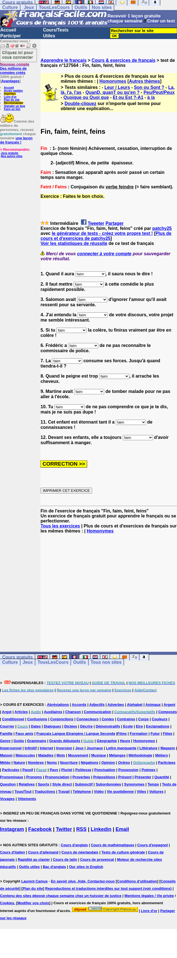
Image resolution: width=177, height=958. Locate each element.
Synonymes (134, 784)
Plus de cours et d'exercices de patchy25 (105, 236)
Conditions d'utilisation (137, 881)
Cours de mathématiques (112, 845)
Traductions (45, 791)
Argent (169, 704)
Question (8, 784)
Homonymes (112, 81)
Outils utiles (29, 867)
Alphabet (135, 704)
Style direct (62, 784)
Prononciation (57, 777)
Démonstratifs (108, 726)
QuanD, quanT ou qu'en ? (112, 92)
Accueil (8, 30)
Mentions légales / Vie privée (149, 896)
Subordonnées (108, 784)
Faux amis (25, 733)
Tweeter (96, 223)
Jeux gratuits (9, 153)
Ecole (128, 726)
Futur (155, 733)
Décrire (86, 726)
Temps (153, 784)
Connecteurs (87, 719)
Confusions (37, 719)
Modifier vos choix (33, 903)
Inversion (64, 748)
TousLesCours (54, 7)
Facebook (40, 829)
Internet (46, 748)
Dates (36, 726)
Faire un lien (12, 109)
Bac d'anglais (54, 867)
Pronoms (34, 777)
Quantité (161, 777)
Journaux (95, 748)
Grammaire (36, 741)
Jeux (29, 7)
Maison (6, 755)
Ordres (124, 762)
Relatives (27, 784)
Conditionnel (13, 719)
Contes (108, 719)
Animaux (153, 704)
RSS (81, 829)
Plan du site (12, 99)
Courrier (7, 726)
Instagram (12, 829)
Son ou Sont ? (149, 87)
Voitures (156, 791)
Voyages (7, 799)
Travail (64, 791)
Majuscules (25, 755)
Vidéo (99, 791)
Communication (97, 712)
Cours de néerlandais (79, 852)
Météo (5, 762)
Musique (98, 755)
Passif (27, 770)
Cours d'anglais (74, 845)
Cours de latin (65, 859)
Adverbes (115, 704)
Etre (139, 726)
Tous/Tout (23, 791)
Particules (10, 770)
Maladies (46, 755)
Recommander (13, 102)
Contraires (126, 719)
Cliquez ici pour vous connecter (17, 54)
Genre (5, 741)
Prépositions (104, 777)
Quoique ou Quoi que (86, 97)
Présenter (143, 777)
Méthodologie (140, 755)
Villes (141, 791)
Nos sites (102, 7)
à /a (151, 97)
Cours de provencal (97, 859)
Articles (21, 712)
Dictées (70, 726)
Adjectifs (97, 704)
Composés (167, 712)
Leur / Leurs (117, 87)
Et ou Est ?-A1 (128, 97)
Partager (115, 223)
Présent (125, 777)
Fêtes (167, 733)
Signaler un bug (14, 106)
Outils (81, 7)
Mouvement (78, 755)
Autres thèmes (144, 81)
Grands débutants (64, 741)
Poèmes (149, 770)
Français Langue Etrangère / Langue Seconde (75, 733)
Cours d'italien (12, 852)
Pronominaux (11, 777)
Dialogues (52, 726)
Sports (43, 784)
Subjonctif (84, 784)
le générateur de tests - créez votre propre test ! (102, 233)
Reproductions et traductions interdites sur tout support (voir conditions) (108, 888)
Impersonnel (10, 748)
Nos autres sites (11, 156)
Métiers (161, 755)
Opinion (108, 762)
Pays (54, 770)
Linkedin (101, 829)
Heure (125, 741)
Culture (10, 7)
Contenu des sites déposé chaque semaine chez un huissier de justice (60, 896)
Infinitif (31, 748)
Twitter (64, 829)
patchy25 (162, 228)
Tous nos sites (106, 662)
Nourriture (69, 762)
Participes (166, 762)
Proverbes (81, 777)
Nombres (36, 762)
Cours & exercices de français (124, 60)
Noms (52, 762)
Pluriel (66, 770)
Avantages (10, 81)
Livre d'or (10, 96)
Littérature (148, 748)
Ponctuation (104, 770)
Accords (79, 704)
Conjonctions (61, 719)
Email (122, 829)
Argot (7, 712)
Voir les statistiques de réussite (73, 243)
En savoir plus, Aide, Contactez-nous (83, 881)
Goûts (18, 741)
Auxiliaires (53, 712)
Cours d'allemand (43, 852)
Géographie (107, 741)
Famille (6, 733)
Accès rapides (13, 90)
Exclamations (157, 726)
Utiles (49, 35)
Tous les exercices (60, 526)
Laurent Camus (34, 881)
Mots (60, 755)
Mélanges (117, 755)
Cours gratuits (17, 657)
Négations (89, 762)
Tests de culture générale (123, 852)
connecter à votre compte (104, 253)
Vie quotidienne (120, 791)
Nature (19, 762)
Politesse (83, 770)
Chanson (73, 712)
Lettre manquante (121, 748)
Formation (139, 733)
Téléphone (82, 791)
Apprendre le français (63, 60)
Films (122, 733)
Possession (128, 770)
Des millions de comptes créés (14, 68)
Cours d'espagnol (152, 845)
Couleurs (159, 719)
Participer (10, 35)
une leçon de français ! (16, 140)
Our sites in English (86, 867)
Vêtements (27, 799)
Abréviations (58, 704)
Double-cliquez (80, 103)
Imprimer (10, 93)
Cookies (7, 903)
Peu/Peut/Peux (158, 92)
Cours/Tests (55, 30)
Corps (143, 719)
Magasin (168, 748)
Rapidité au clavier (34, 859)
